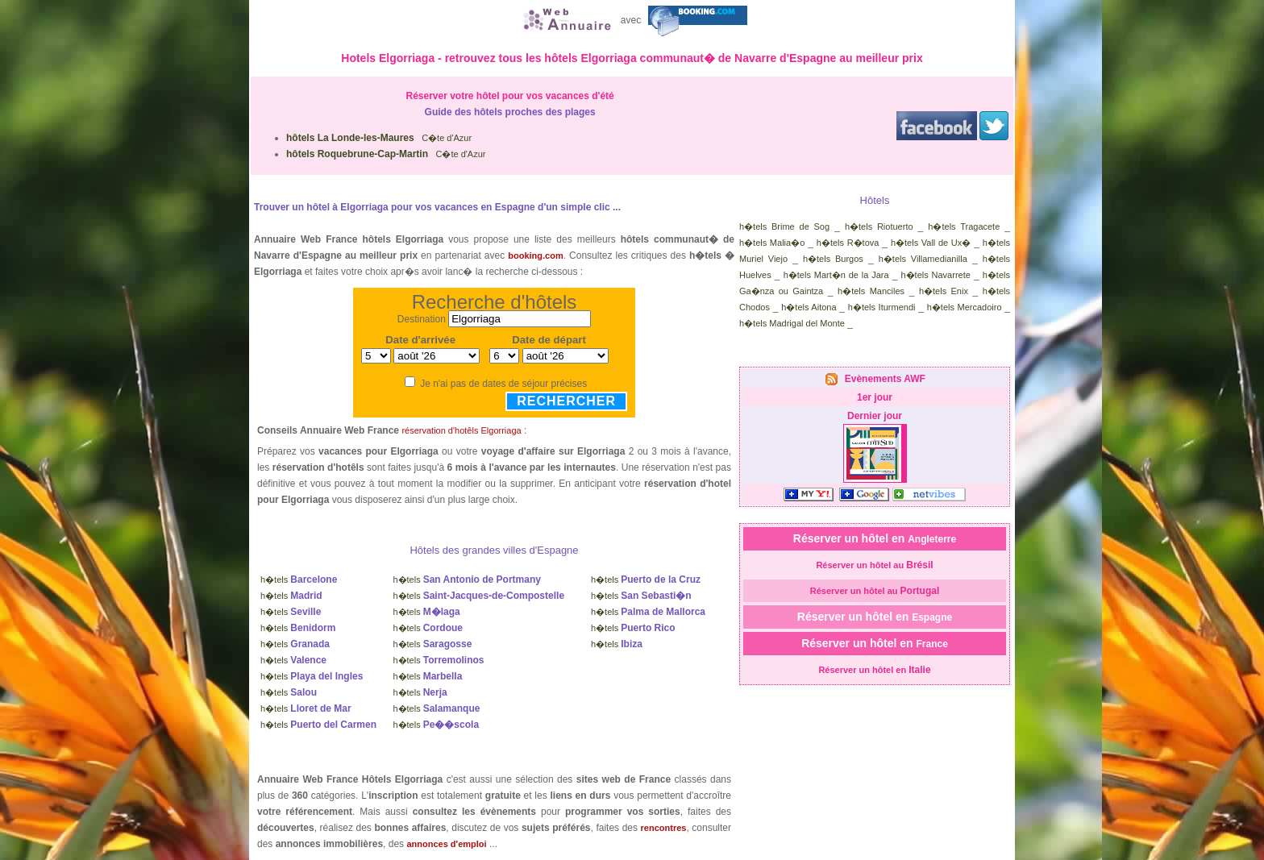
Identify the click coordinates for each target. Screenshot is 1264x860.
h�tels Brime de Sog (784, 226)
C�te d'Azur (379, 138)
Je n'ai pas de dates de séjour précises (503, 383)
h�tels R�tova (848, 242)
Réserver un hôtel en (874, 538)
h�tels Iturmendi (882, 307)
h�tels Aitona (808, 307)
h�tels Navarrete (935, 275)
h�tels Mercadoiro (964, 307)
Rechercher (566, 401)
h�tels (298, 579)
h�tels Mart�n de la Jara (836, 275)
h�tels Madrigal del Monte (792, 323)
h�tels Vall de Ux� (931, 242)
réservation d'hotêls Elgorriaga (461, 430)
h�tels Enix (943, 291)
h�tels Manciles (871, 291)
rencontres (664, 828)
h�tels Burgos (833, 259)
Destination (421, 319)
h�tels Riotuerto (879, 226)
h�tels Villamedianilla (923, 259)
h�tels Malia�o (772, 242)
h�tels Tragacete (964, 226)
